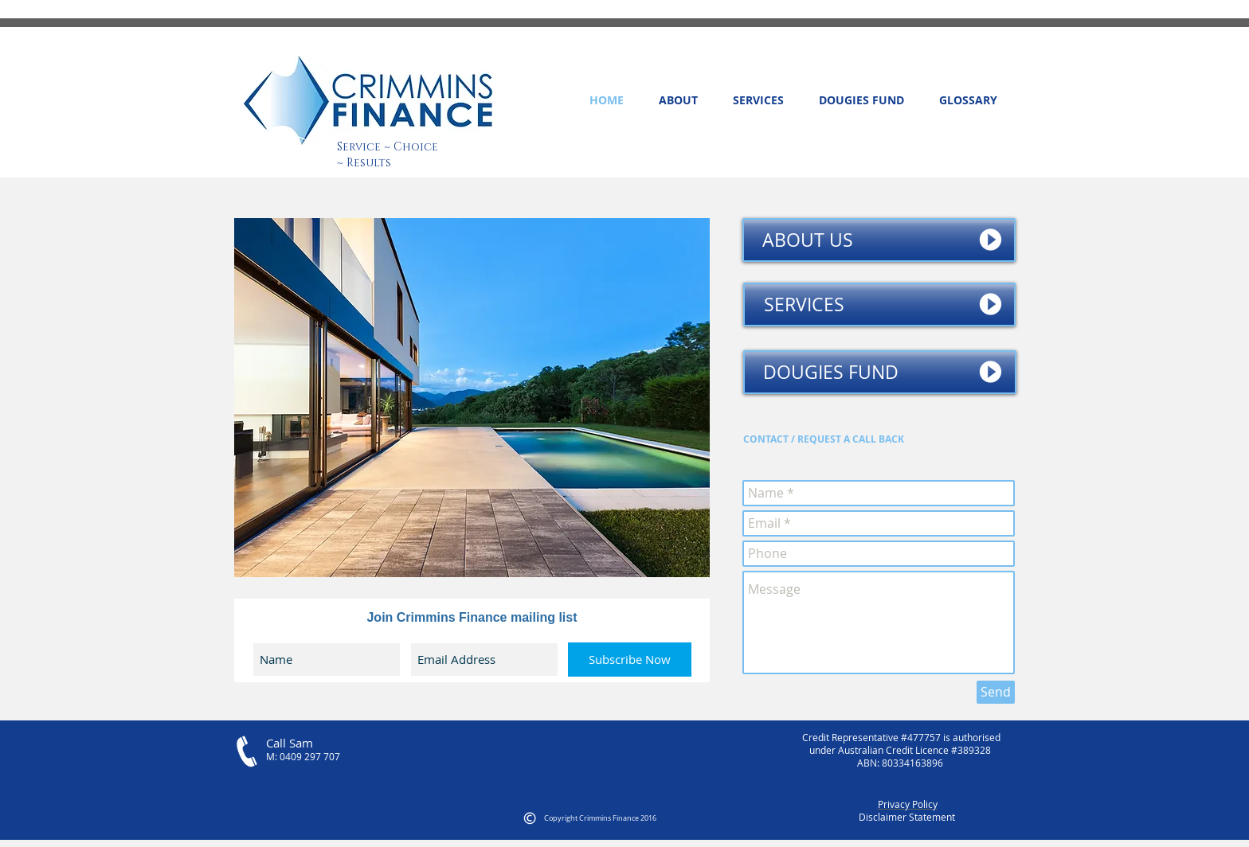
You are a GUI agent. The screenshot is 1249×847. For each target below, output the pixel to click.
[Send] (996, 692)
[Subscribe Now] (629, 659)
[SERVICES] (879, 304)
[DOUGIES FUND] (879, 372)
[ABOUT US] (879, 240)
